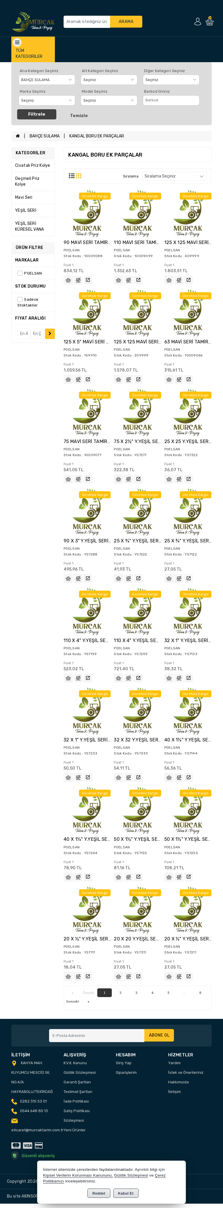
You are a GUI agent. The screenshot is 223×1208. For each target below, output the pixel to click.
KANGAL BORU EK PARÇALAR (96, 136)
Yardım (174, 1067)
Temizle (79, 115)
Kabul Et (126, 1193)
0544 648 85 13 (34, 1115)
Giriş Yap (124, 1067)
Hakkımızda (178, 1086)
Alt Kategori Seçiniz (100, 71)
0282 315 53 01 (33, 1105)
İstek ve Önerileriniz (186, 1077)
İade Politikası (76, 1105)
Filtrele (36, 114)
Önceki (88, 997)
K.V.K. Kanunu (75, 1067)
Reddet (98, 1193)
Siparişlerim (126, 1077)
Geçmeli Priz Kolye (27, 181)
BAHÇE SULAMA (45, 136)
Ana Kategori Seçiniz (39, 71)
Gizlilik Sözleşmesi (80, 1077)
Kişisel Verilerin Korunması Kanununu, (78, 1175)
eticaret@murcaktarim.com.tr (37, 1134)
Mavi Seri (24, 197)
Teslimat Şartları (78, 1096)
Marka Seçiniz (33, 91)
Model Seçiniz (94, 91)
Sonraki (72, 1005)
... (184, 997)
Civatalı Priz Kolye (32, 165)
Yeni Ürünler (75, 1134)
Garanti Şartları (77, 1086)
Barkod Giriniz (157, 91)
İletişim (174, 1096)
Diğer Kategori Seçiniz (164, 71)
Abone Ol (158, 1039)
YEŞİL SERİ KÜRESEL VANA (29, 226)
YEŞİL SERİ (25, 210)
